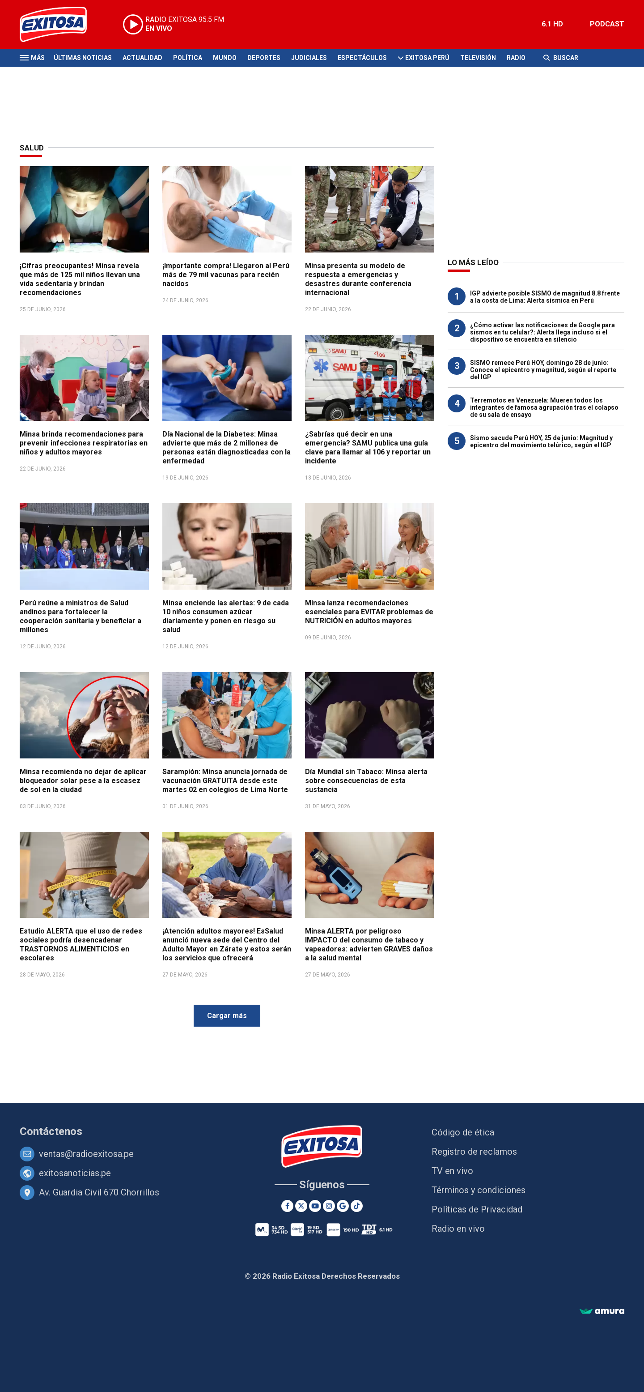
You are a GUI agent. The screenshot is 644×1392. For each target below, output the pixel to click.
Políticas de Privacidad (477, 1209)
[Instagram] (329, 1206)
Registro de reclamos (474, 1151)
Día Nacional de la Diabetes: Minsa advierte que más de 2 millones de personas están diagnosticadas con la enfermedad (226, 447)
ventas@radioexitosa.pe (86, 1153)
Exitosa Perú (427, 57)
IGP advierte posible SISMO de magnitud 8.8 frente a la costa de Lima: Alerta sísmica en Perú (545, 297)
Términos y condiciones (478, 1190)
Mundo (225, 57)
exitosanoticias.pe (75, 1173)
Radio (516, 57)
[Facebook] (287, 1206)
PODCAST (607, 24)
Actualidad (142, 57)
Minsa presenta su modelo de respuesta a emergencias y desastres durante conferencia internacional (358, 279)
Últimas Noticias (83, 57)
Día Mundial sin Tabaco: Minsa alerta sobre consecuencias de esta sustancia (366, 780)
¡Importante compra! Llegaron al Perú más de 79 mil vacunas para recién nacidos (225, 274)
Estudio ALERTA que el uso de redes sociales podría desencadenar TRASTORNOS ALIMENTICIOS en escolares (81, 944)
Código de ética (463, 1132)
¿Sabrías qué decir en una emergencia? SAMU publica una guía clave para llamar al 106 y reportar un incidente (368, 447)
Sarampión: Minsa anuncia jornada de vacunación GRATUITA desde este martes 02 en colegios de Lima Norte (225, 780)
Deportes (263, 57)
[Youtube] (315, 1206)
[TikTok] (357, 1206)
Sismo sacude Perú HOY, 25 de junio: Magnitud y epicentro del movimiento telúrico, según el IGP (541, 441)
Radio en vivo (458, 1228)
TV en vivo (452, 1170)
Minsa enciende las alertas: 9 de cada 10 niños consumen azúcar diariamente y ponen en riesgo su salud (225, 616)
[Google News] (343, 1206)
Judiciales (309, 57)
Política (187, 57)
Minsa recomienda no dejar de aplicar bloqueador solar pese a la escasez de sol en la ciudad (83, 780)
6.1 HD (552, 24)
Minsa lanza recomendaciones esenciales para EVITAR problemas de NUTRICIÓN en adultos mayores (369, 612)
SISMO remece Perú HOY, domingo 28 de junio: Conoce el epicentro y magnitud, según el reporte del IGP (543, 370)
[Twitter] (301, 1206)
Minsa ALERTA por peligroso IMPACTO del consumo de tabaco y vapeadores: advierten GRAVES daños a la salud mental (369, 944)
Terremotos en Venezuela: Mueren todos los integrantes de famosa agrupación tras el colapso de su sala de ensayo (544, 407)
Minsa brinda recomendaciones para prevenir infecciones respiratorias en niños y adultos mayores (84, 443)
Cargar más (227, 1015)
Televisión (478, 57)
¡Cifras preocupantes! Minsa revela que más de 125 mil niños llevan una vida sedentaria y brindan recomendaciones (80, 279)
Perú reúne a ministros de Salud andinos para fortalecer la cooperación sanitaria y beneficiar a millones (80, 616)
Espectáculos (362, 57)
